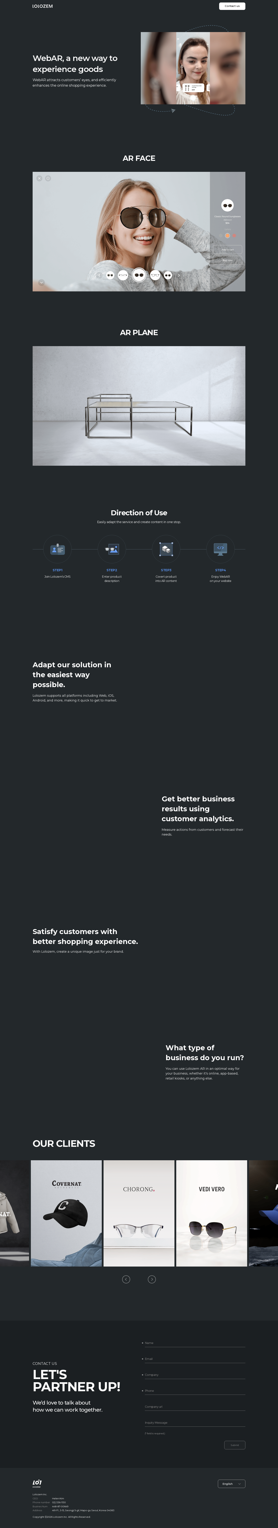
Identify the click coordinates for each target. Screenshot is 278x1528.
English (232, 1483)
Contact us (232, 6)
